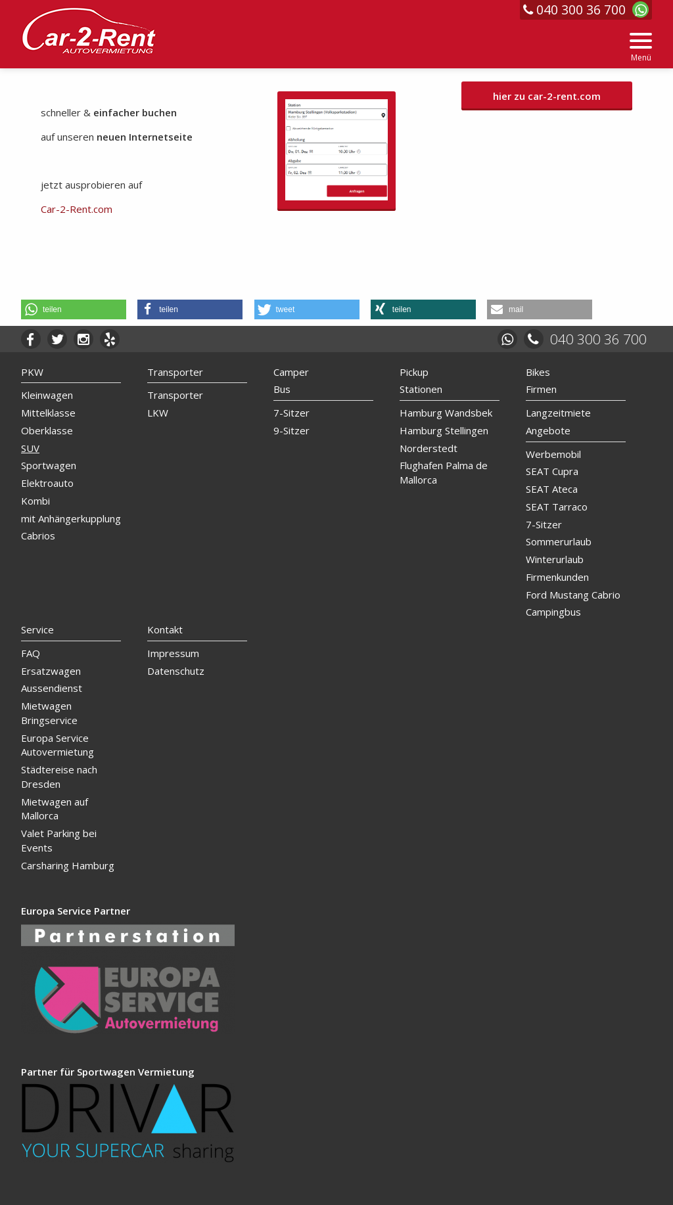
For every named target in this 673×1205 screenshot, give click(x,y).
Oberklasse (47, 430)
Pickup (414, 371)
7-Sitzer (291, 412)
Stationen (421, 389)
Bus (281, 389)
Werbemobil (553, 454)
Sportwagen (48, 465)
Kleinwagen (47, 394)
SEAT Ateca (552, 488)
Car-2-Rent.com (76, 209)
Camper (291, 371)
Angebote (548, 430)
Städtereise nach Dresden (59, 776)
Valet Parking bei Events (59, 840)
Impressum (173, 653)
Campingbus (553, 611)
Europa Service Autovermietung (57, 745)
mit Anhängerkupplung (71, 518)
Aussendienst (51, 687)
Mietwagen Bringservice (49, 713)
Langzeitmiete (558, 412)
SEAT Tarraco (557, 506)
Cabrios (38, 535)
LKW (157, 412)
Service (37, 629)
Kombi (35, 500)
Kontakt (165, 629)
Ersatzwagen (51, 670)
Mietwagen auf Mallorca (54, 809)
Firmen (541, 389)
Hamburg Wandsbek (446, 412)
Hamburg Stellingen (444, 430)
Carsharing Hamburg (67, 865)
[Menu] (641, 48)
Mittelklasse (48, 412)
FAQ (30, 653)
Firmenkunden (557, 576)
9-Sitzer (291, 430)
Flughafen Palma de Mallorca (444, 472)
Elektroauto (47, 482)
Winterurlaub (555, 559)
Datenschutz (175, 670)
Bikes (538, 371)
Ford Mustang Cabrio (573, 594)
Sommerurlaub (559, 541)
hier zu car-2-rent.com (547, 95)
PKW (32, 371)
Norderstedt (428, 448)
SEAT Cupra (552, 471)
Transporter (175, 371)
